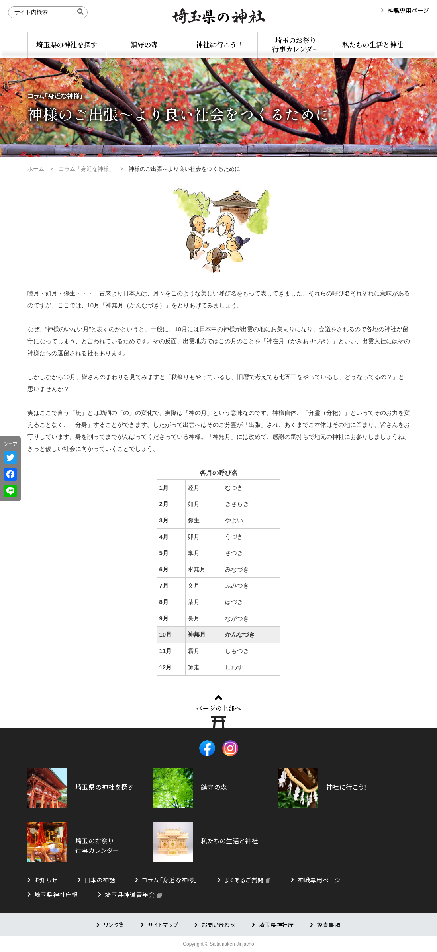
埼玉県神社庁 (276, 925)
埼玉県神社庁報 (56, 894)
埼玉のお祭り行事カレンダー (295, 44)
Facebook (207, 748)
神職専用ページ (408, 10)
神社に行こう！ (219, 44)
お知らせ (46, 880)
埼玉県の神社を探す (66, 44)
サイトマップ (163, 925)
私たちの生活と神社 (372, 44)
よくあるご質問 (244, 880)
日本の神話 (100, 880)
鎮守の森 (144, 44)
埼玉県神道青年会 (130, 894)
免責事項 (329, 925)
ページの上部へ (218, 708)
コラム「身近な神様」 (170, 880)
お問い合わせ (218, 925)
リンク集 (114, 925)
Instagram (230, 748)
